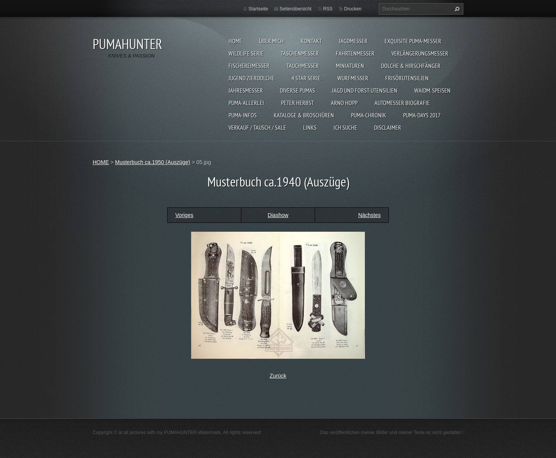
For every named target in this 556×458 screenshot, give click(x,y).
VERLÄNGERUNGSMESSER (420, 53)
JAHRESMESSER (246, 90)
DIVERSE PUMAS (297, 90)
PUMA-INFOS (243, 115)
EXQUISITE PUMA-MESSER (413, 41)
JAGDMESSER (353, 41)
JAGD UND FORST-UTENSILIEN (364, 90)
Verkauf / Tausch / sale (257, 127)
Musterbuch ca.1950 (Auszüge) (152, 162)
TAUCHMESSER (302, 66)
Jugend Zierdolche (252, 78)
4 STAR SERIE (306, 78)
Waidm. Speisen (432, 90)
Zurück (278, 376)
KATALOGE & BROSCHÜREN (304, 115)
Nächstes (369, 215)
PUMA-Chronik (368, 115)
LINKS (310, 127)
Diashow (278, 215)
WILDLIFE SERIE (246, 53)
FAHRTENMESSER (355, 53)
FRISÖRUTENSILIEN (407, 78)
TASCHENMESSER (300, 53)
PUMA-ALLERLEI (246, 103)
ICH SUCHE (345, 127)
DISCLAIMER (387, 127)
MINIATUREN (350, 66)
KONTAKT (311, 41)
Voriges (184, 215)
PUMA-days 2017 (422, 115)
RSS (328, 9)
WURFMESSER (352, 78)
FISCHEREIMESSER (249, 66)
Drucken (352, 9)
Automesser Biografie (402, 103)
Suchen (456, 9)
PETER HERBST (297, 103)
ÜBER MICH (271, 41)
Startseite (258, 9)
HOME (235, 41)
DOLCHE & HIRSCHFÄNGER (411, 66)
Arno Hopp (344, 103)
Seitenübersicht (296, 9)
